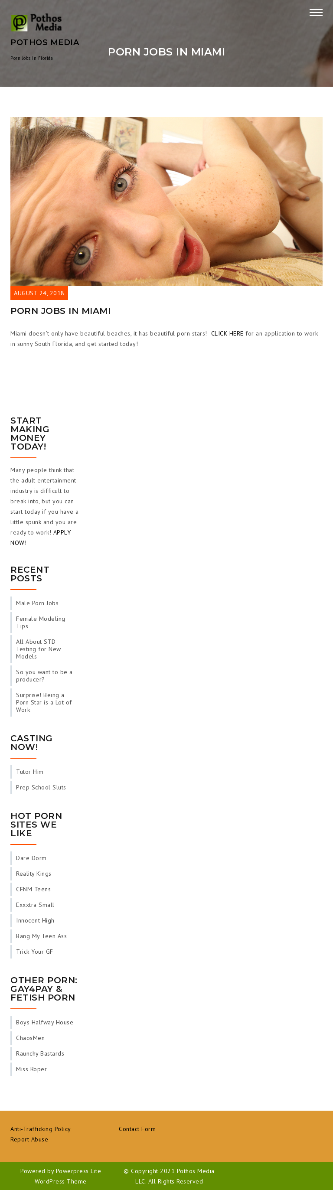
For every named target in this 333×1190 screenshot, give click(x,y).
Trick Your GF (34, 951)
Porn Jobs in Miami (60, 311)
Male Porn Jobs (37, 603)
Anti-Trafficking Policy (40, 1129)
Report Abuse (29, 1139)
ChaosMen (30, 1038)
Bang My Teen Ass (41, 936)
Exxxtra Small (35, 905)
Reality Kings (34, 873)
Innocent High (35, 920)
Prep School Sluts (41, 787)
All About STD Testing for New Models (38, 649)
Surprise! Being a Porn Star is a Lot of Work (44, 702)
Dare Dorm (31, 858)
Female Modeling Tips (40, 622)
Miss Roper (31, 1069)
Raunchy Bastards (40, 1053)
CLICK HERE (227, 333)
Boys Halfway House (44, 1022)
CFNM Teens (33, 889)
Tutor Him (30, 772)
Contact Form (137, 1129)
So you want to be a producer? (44, 675)
